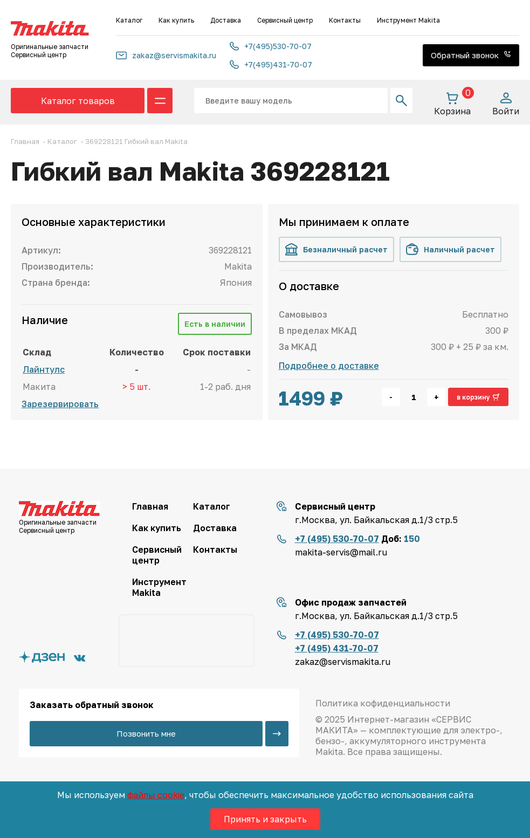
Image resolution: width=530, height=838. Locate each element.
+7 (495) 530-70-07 (337, 538)
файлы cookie (155, 794)
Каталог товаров (78, 100)
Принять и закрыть (265, 819)
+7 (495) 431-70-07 (336, 648)
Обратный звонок (471, 55)
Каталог (129, 20)
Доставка (225, 20)
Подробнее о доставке (329, 365)
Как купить (176, 20)
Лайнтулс (44, 369)
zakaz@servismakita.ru (166, 55)
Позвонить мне (146, 733)
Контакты (345, 20)
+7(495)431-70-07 (271, 64)
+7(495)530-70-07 (271, 46)
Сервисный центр (285, 20)
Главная (150, 506)
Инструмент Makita (408, 20)
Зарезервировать (60, 404)
